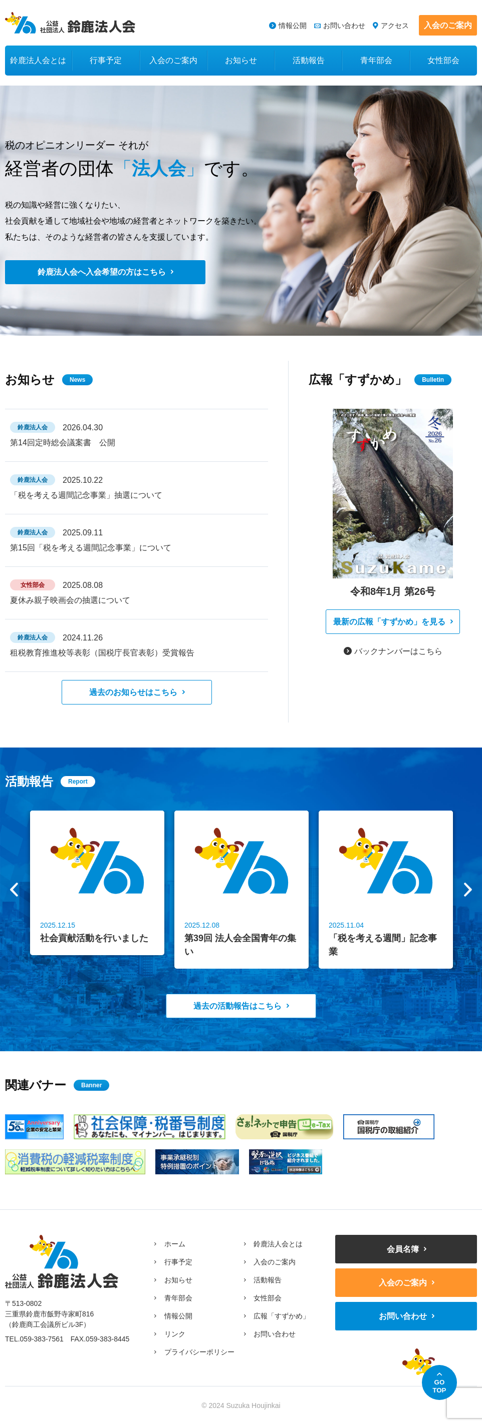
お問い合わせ (344, 26)
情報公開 (293, 26)
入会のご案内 (448, 25)
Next (468, 890)
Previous (14, 890)
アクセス (395, 26)
